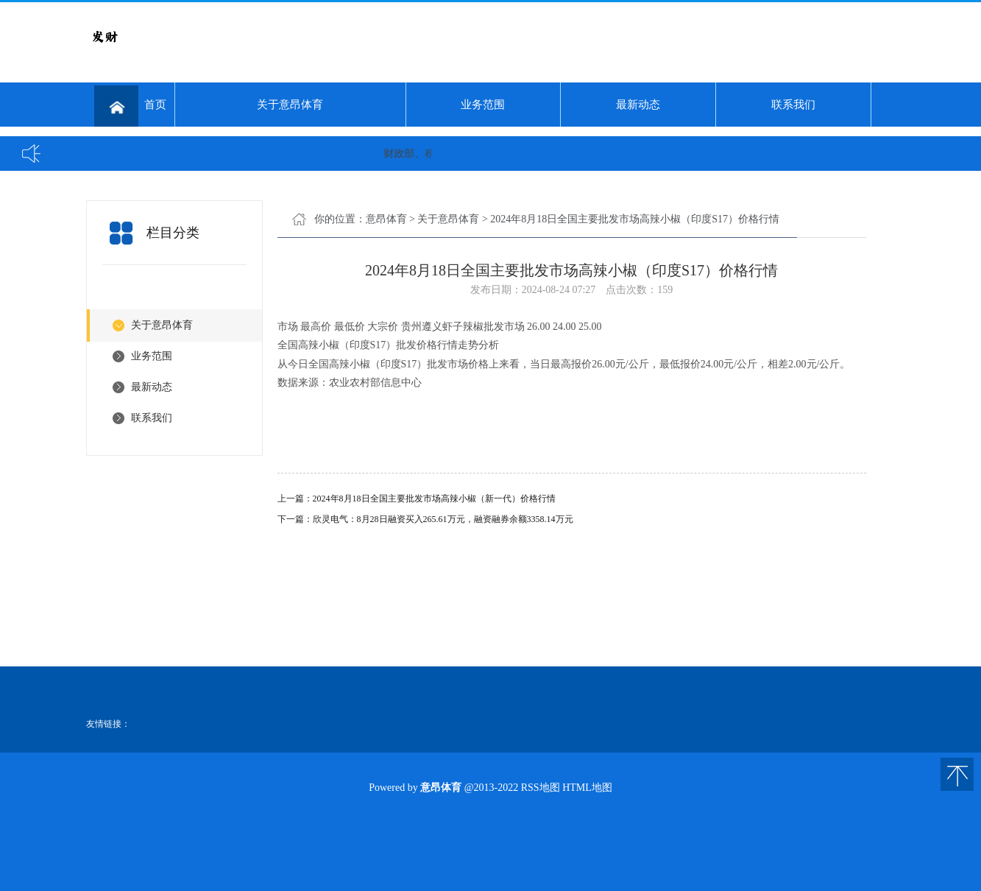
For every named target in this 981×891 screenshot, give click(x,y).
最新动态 (638, 104)
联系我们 (793, 104)
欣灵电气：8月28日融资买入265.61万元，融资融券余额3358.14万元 (443, 519)
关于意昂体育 (290, 104)
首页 (130, 106)
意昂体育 (386, 219)
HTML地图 (587, 787)
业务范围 (483, 104)
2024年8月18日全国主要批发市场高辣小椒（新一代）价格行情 (434, 498)
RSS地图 (540, 787)
